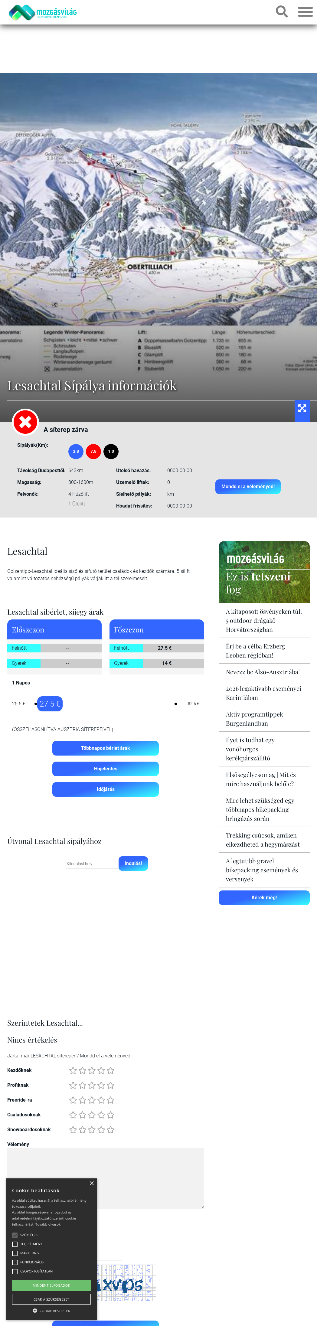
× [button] (91, 1183)
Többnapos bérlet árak (105, 748)
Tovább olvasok (47, 1224)
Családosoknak (24, 1115)
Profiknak (18, 1085)
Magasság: (29, 482)
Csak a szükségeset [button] (51, 1299)
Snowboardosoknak (29, 1129)
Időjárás (106, 789)
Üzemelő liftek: (132, 482)
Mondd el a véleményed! (248, 486)
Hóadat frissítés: (134, 506)
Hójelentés (105, 769)
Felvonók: (28, 494)
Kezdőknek (19, 1070)
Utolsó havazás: (133, 470)
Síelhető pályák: (133, 494)
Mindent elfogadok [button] (51, 1285)
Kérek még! (264, 897)
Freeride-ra (19, 1100)
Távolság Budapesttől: (41, 470)
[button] (51, 1310)
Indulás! (133, 863)
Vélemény (18, 1144)
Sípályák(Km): (32, 445)
